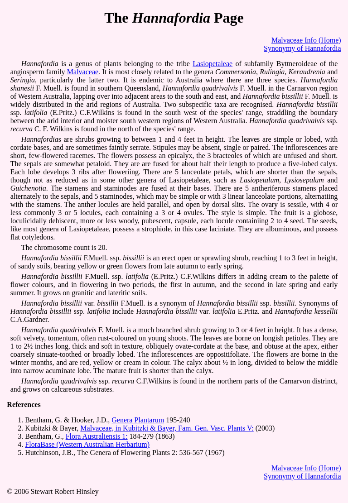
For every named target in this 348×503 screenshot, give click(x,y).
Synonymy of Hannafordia (302, 48)
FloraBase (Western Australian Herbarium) (87, 444)
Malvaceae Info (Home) (306, 40)
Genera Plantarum (137, 420)
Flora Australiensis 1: (97, 436)
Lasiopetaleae (212, 63)
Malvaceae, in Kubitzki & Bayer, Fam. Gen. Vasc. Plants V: (166, 428)
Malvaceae (82, 72)
